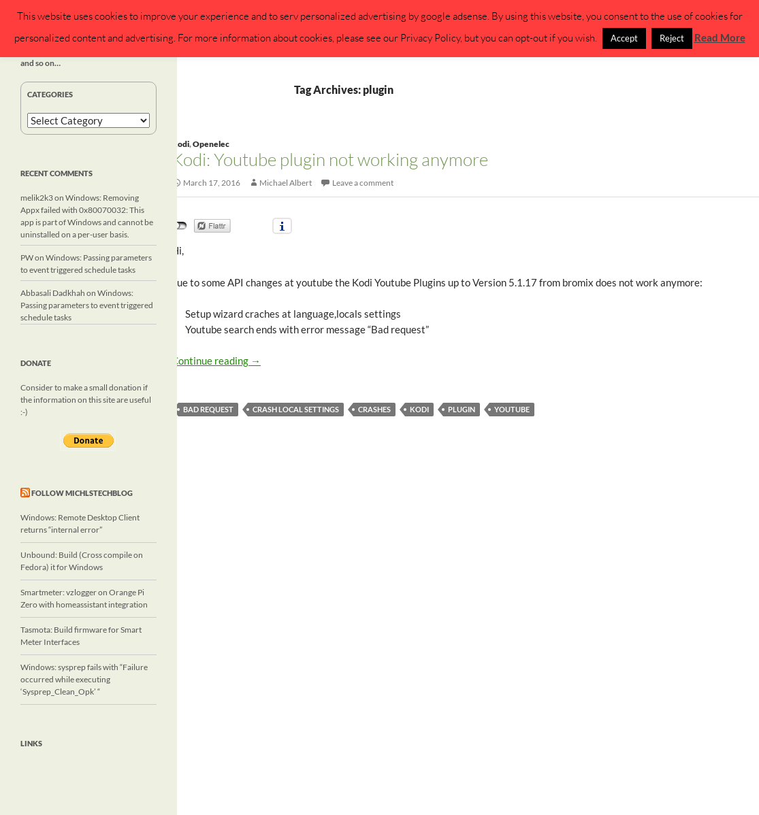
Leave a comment (362, 183)
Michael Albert (285, 183)
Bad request (208, 409)
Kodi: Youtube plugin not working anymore (330, 159)
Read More (719, 37)
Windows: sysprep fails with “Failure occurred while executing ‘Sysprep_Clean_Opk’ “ (84, 679)
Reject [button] (672, 38)
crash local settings (296, 409)
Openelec (211, 144)
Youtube (512, 409)
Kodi (180, 144)
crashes (374, 409)
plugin (461, 409)
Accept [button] (624, 38)
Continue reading (216, 360)
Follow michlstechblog (82, 492)
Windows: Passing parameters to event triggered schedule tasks (86, 305)
